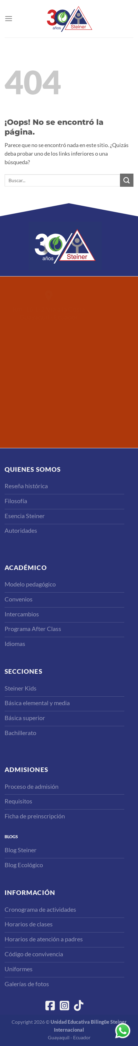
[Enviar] (126, 180)
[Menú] (9, 19)
